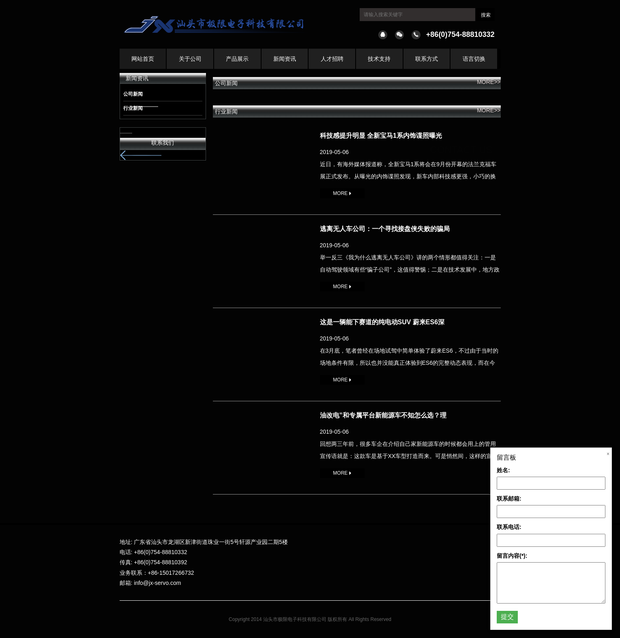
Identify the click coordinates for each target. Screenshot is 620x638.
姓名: (503, 470)
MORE (342, 193)
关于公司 (190, 59)
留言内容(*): (512, 555)
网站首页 (142, 59)
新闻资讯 (284, 59)
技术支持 (379, 59)
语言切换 (474, 59)
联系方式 (426, 59)
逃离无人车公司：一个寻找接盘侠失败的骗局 (385, 228)
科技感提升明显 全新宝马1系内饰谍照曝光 (381, 135)
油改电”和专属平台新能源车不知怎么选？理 (383, 415)
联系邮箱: (509, 498)
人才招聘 (332, 59)
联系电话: (509, 527)
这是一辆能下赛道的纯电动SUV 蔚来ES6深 (382, 322)
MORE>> (488, 82)
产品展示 (237, 59)
